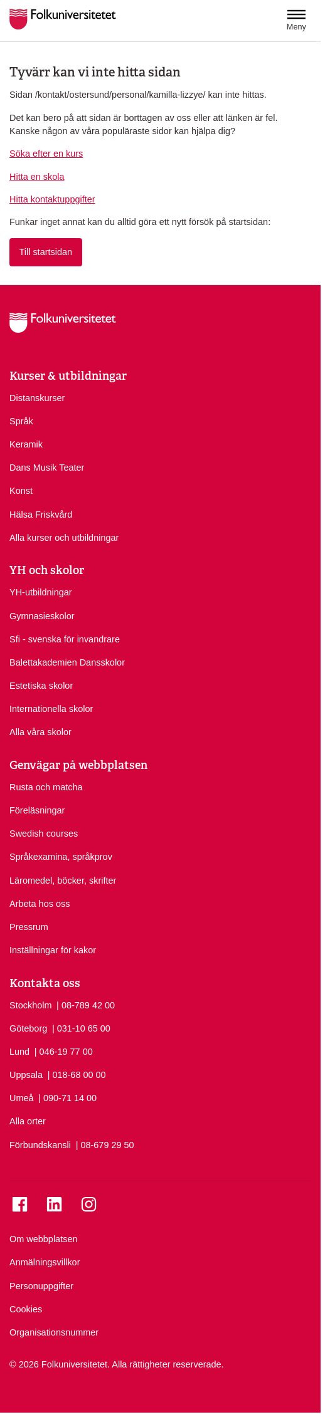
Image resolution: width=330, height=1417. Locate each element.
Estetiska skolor (41, 686)
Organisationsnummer (53, 1332)
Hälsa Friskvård (40, 515)
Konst (21, 491)
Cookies (25, 1309)
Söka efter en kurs (46, 154)
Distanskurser (37, 398)
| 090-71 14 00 (67, 1097)
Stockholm (30, 1005)
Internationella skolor (51, 709)
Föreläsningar (37, 810)
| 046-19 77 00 (64, 1051)
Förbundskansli (40, 1145)
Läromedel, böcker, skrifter (62, 881)
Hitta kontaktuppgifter (52, 199)
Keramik (26, 444)
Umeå (21, 1098)
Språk (21, 421)
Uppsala (26, 1075)
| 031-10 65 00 (81, 1027)
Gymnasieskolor (42, 616)
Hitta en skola (37, 177)
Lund (19, 1052)
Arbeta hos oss (39, 904)
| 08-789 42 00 (85, 1004)
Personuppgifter (41, 1286)
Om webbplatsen (43, 1239)
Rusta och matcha (46, 787)
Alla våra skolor (40, 732)
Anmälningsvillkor (44, 1262)
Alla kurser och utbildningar (64, 538)
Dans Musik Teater (46, 468)
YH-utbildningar (40, 592)
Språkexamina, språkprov (60, 857)
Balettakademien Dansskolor (67, 662)
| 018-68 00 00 (77, 1074)
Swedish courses (43, 834)
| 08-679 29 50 (105, 1144)
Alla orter (27, 1121)
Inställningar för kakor (52, 950)
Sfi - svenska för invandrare (64, 639)
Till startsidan (45, 252)
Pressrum (28, 927)
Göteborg (28, 1028)
